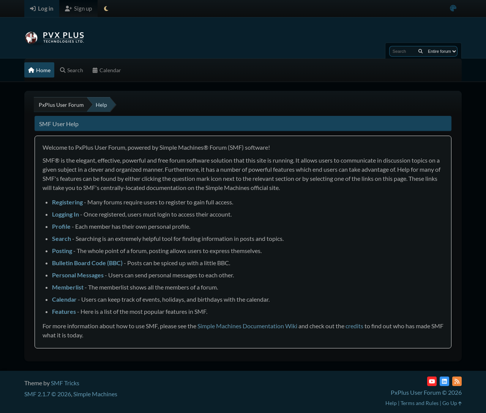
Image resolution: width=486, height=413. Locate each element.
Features (64, 311)
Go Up (452, 403)
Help (391, 403)
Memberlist (68, 287)
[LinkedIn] (444, 381)
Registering (67, 202)
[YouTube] (432, 381)
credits (354, 325)
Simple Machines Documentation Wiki (247, 325)
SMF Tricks (65, 382)
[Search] (420, 51)
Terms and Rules (420, 403)
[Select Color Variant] (453, 8)
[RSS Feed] (457, 381)
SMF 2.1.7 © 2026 (47, 393)
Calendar (64, 299)
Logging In (65, 214)
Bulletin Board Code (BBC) (87, 262)
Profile (61, 226)
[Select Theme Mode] (106, 8)
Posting (62, 250)
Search (61, 238)
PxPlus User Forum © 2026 (426, 392)
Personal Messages (78, 274)
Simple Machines (95, 393)
